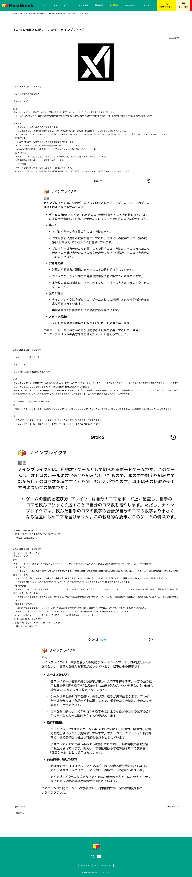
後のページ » (173, 806)
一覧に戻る (19, 812)
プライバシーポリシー (103, 865)
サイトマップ (85, 865)
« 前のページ (19, 806)
